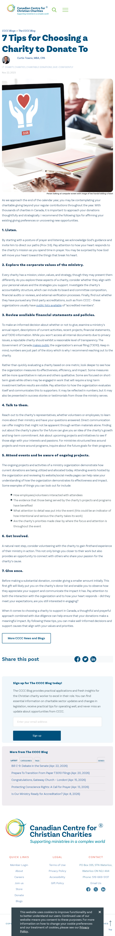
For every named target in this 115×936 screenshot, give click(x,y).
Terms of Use (57, 865)
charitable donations (39, 67)
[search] (54, 10)
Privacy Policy (57, 871)
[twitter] (85, 659)
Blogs (19, 901)
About (19, 871)
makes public (40, 345)
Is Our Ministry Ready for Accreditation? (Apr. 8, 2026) (45, 794)
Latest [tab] (14, 760)
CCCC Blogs (8, 30)
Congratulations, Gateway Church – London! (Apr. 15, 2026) (48, 780)
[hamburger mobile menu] (65, 10)
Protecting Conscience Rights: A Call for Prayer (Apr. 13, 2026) (50, 787)
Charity (9, 67)
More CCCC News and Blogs (26, 638)
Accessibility (57, 877)
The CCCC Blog (26, 30)
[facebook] (77, 659)
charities (20, 67)
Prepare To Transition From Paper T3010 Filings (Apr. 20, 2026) (50, 773)
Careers (19, 877)
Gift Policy (57, 883)
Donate (19, 895)
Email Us (95, 883)
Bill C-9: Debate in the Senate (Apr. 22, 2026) (39, 766)
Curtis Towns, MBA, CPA (31, 58)
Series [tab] (101, 761)
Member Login (19, 865)
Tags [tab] (37, 761)
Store (19, 889)
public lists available (49, 305)
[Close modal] (99, 911)
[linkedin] (93, 659)
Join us (19, 883)
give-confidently (63, 67)
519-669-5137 (100, 877)
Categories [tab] (26, 761)
